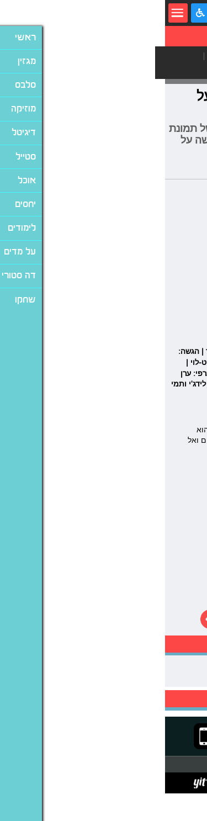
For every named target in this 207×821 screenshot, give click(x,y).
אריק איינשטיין (176, 666)
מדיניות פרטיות (122, 782)
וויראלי (130, 69)
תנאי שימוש (161, 782)
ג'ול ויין (168, 411)
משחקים (175, 69)
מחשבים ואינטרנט (79, 56)
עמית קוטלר (189, 170)
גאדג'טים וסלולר (160, 56)
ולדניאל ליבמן (132, 411)
